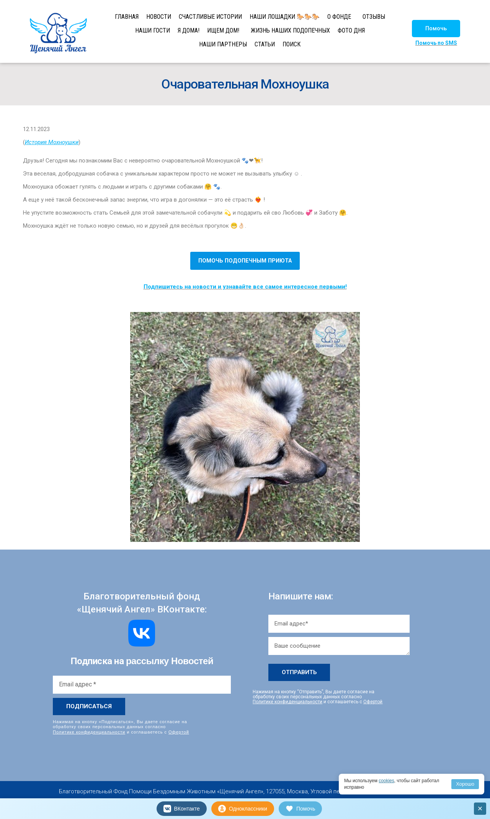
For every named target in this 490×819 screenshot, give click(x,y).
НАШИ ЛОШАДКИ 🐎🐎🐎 (285, 16)
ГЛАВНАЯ (127, 16)
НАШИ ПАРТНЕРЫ (223, 44)
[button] (436, 28)
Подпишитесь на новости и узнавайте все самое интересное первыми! (245, 286)
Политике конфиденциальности (89, 731)
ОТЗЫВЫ (374, 16)
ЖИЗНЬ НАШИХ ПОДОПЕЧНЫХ (290, 30)
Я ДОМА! (188, 30)
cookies (386, 780)
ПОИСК (292, 44)
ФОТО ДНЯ (351, 30)
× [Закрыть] (480, 808)
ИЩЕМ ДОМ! (223, 30)
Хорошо (465, 784)
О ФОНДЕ (339, 16)
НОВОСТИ (158, 16)
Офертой (178, 731)
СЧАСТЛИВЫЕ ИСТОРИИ (210, 16)
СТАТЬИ (265, 44)
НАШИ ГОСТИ (152, 30)
